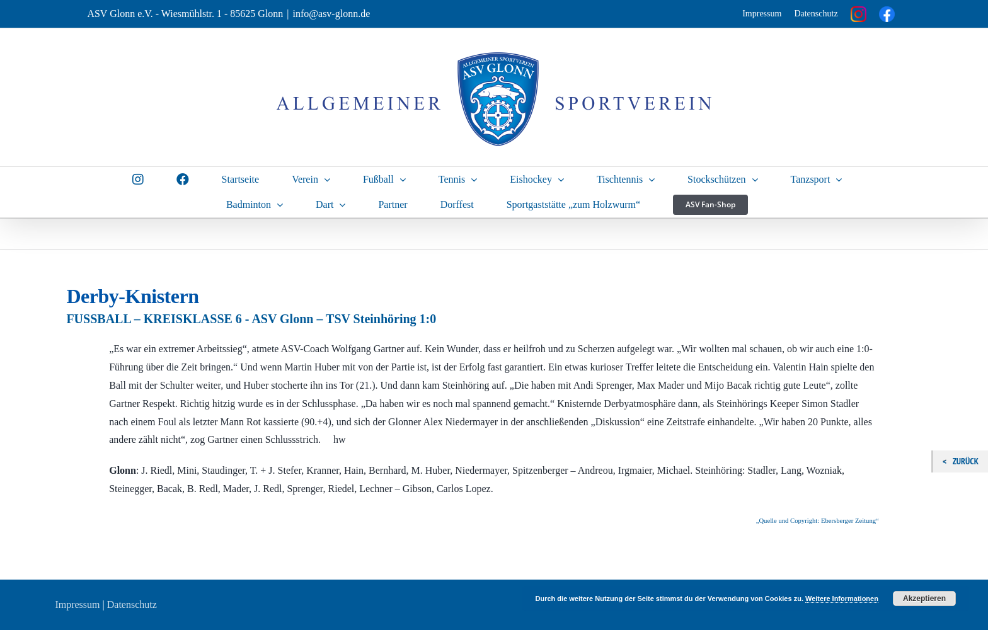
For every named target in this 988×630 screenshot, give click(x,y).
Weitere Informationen (841, 598)
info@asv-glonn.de (331, 13)
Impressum (761, 13)
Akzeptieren (924, 598)
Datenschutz (815, 13)
